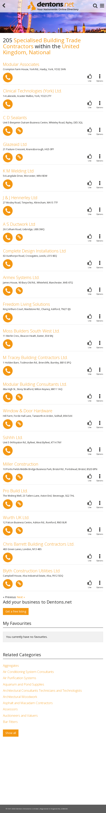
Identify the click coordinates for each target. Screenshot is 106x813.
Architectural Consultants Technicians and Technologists (42, 690)
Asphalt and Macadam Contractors (28, 703)
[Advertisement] (53, 772)
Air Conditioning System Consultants (28, 671)
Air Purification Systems (19, 678)
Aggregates (11, 665)
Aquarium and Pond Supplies (23, 684)
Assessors (10, 709)
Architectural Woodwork (20, 696)
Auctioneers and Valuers (20, 715)
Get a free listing (15, 611)
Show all (10, 733)
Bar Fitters (10, 721)
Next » (21, 597)
